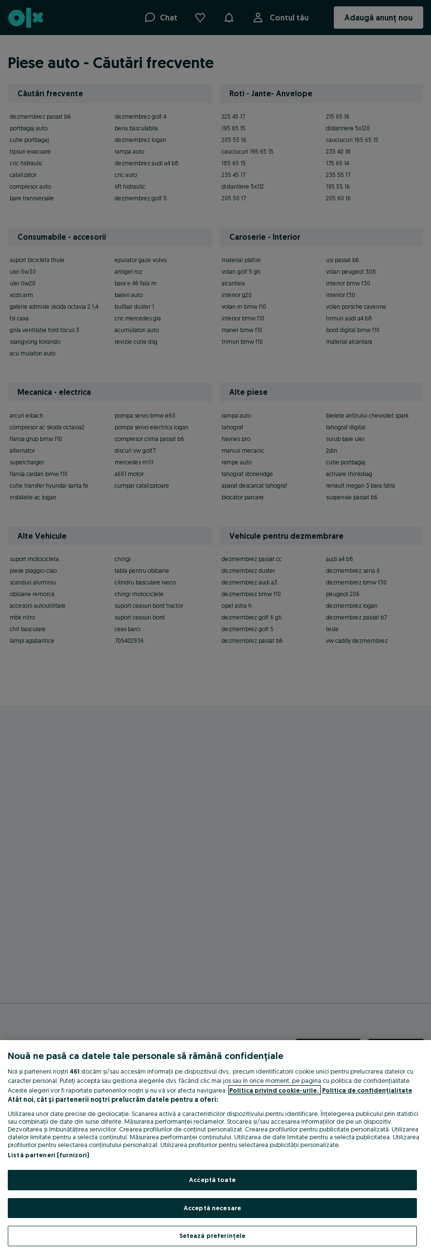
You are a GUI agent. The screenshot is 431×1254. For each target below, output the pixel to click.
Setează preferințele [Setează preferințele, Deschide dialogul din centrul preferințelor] (212, 1235)
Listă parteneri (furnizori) (48, 1155)
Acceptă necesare (212, 1208)
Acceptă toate (212, 1179)
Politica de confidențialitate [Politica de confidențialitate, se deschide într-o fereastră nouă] (367, 1090)
